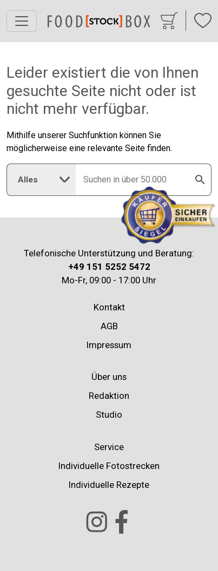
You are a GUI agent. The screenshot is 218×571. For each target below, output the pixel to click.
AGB (109, 326)
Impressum (109, 344)
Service (109, 446)
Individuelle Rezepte (109, 484)
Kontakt (109, 307)
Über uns (109, 376)
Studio (109, 414)
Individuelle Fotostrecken (109, 465)
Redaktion (109, 395)
